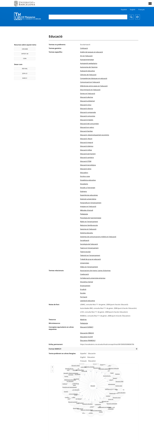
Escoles (83, 293)
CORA (24, 58)
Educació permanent (88, 154)
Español (124, 9)
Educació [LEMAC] (86, 327)
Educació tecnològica (88, 165)
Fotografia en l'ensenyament (90, 203)
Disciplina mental (86, 282)
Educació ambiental (87, 101)
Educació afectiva (86, 97)
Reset (137, 17)
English (132, 9)
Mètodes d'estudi (86, 210)
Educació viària (85, 169)
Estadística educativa (88, 180)
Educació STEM (85, 161)
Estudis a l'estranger (87, 188)
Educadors (84, 173)
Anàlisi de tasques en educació (91, 52)
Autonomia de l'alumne (88, 67)
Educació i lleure (86, 139)
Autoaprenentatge (87, 59)
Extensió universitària (88, 199)
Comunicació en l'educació (90, 82)
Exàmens (83, 191)
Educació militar (86, 150)
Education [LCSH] (86, 337)
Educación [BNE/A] (87, 333)
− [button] (52, 371)
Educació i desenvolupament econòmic (94, 135)
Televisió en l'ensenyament (90, 255)
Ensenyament (85, 286)
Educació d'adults (86, 120)
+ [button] (52, 367)
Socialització (84, 240)
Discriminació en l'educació (90, 90)
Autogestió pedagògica (88, 63)
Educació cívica (85, 105)
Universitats (84, 263)
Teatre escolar (85, 252)
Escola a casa (85, 176)
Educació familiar (86, 131)
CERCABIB (25, 49)
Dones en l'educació (87, 93)
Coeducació (84, 274)
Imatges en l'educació (88, 206)
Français (141, 9)
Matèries (83, 319)
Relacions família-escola (89, 225)
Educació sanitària (87, 157)
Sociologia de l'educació (89, 244)
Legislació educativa (87, 301)
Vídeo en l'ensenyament (89, 267)
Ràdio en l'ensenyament (89, 221)
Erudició (83, 289)
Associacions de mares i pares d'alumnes (95, 270)
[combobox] (88, 17)
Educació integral (86, 142)
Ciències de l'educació (88, 75)
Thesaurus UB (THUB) (27, 16)
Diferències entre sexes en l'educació (94, 86)
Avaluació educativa (87, 71)
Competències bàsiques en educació (93, 78)
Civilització (84, 48)
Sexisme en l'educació (88, 229)
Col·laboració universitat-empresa (92, 278)
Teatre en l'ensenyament (89, 248)
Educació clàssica (86, 108)
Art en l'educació (86, 56)
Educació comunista (87, 116)
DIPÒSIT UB (24, 54)
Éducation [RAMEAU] (87, 340)
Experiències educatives (89, 195)
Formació (83, 297)
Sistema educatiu (86, 233)
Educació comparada (88, 112)
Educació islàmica (86, 146)
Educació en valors (87, 127)
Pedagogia (84, 214)
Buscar (131, 17)
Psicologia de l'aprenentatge (90, 218)
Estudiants (84, 184)
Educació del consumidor (89, 124)
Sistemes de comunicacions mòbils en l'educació (98, 237)
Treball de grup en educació (90, 259)
